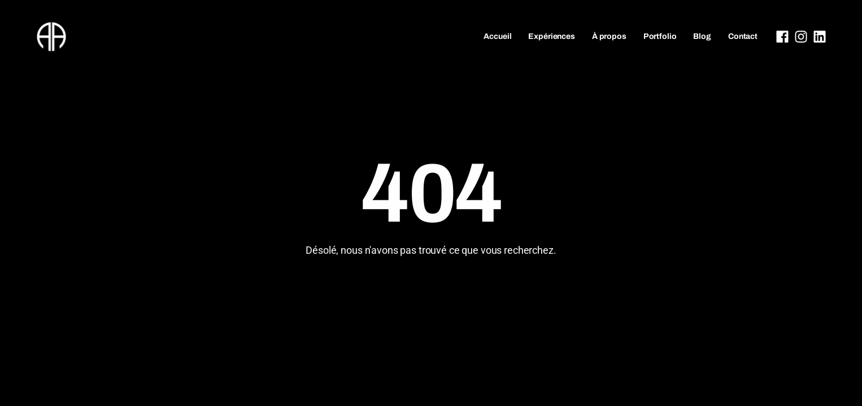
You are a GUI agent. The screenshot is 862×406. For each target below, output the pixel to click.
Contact (742, 36)
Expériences (551, 36)
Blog (702, 36)
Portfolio (660, 36)
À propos (609, 36)
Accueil (497, 36)
